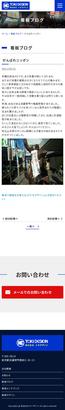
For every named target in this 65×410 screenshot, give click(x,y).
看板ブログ (7, 381)
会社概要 (6, 368)
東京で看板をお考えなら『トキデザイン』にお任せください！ (31, 197)
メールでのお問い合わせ (28, 292)
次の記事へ (53, 218)
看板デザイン (8, 395)
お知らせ (6, 375)
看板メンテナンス (10, 388)
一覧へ (30, 226)
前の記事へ (11, 218)
